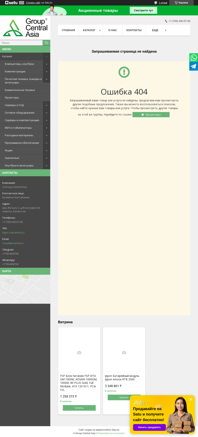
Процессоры (153, 114)
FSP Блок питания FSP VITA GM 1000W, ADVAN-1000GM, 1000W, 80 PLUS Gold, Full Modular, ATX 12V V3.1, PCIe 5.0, (78, 383)
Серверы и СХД (14, 105)
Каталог (7, 56)
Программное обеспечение (22, 143)
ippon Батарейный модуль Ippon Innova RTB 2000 (122, 377)
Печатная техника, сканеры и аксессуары (23, 80)
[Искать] (46, 43)
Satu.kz (115, 429)
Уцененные (12, 158)
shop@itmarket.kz (13, 243)
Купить (79, 408)
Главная (68, 30)
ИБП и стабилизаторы (18, 127)
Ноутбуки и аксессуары (19, 165)
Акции (8, 150)
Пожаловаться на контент (111, 433)
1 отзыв (163, 2)
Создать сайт (33, 2)
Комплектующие (15, 71)
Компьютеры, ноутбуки (19, 64)
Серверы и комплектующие (22, 120)
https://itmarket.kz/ (13, 232)
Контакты (133, 30)
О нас (112, 30)
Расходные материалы (19, 135)
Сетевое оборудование (19, 112)
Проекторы (12, 97)
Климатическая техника (20, 90)
